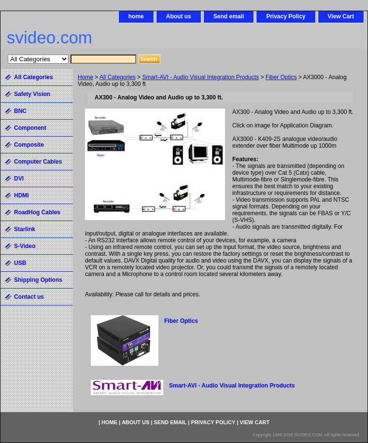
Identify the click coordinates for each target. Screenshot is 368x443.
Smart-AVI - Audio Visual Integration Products (200, 77)
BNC (20, 111)
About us (178, 16)
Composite (29, 144)
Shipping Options (38, 280)
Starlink (24, 229)
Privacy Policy (285, 16)
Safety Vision (32, 94)
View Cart (341, 16)
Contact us (29, 296)
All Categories (117, 77)
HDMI (21, 195)
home (136, 16)
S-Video (24, 246)
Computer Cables (38, 161)
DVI (19, 178)
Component (30, 128)
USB (20, 263)
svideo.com (49, 37)
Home (85, 77)
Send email (228, 16)
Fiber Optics (281, 77)
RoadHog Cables (37, 212)
